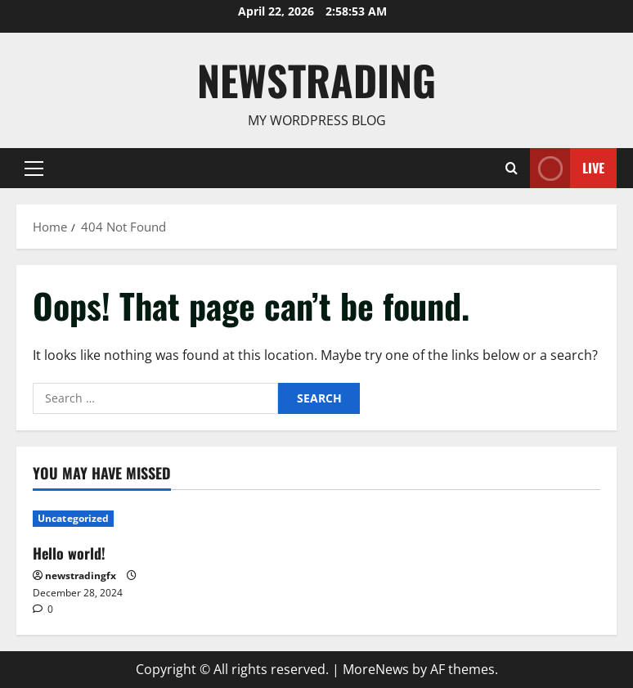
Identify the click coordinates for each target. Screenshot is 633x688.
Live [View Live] (567, 168)
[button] (34, 168)
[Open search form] (511, 167)
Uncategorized (73, 518)
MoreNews (376, 669)
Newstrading (316, 79)
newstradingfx (80, 575)
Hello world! (69, 553)
